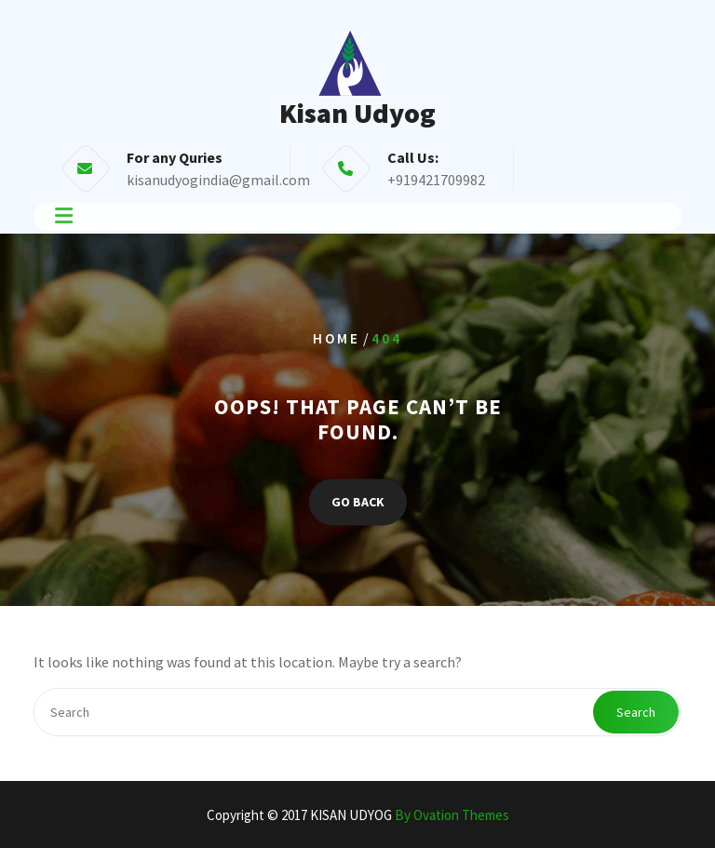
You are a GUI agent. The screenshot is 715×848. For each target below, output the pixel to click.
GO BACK (357, 501)
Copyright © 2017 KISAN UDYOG (358, 815)
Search (635, 712)
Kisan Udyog (357, 112)
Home (336, 338)
